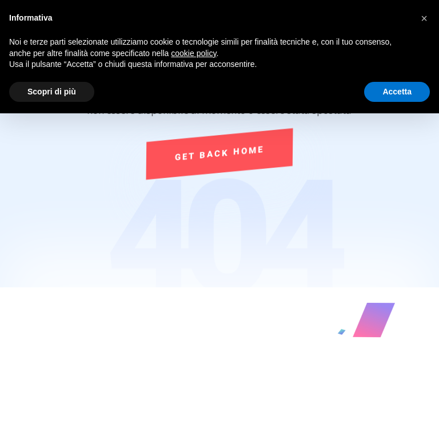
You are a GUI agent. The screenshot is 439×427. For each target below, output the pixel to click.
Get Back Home (219, 153)
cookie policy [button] (193, 53)
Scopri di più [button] (51, 91)
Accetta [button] (397, 91)
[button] (424, 18)
